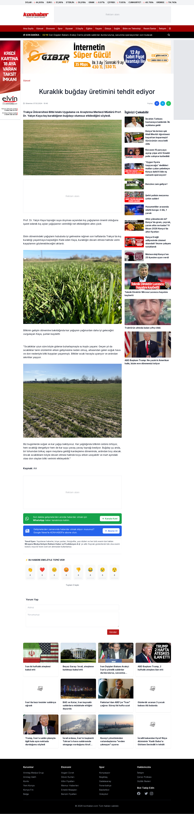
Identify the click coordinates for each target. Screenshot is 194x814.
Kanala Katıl (109, 518)
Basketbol (104, 790)
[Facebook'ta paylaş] (156, 103)
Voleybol (103, 794)
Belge (26, 794)
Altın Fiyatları (67, 781)
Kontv (26, 781)
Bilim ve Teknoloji (132, 28)
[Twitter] (146, 793)
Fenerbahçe (105, 785)
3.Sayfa (79, 28)
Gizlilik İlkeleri (144, 781)
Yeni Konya (28, 785)
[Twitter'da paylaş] (162, 103)
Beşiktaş (103, 777)
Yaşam (98, 28)
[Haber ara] (169, 35)
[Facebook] (138, 793)
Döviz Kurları (67, 777)
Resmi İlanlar (150, 28)
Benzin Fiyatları (69, 794)
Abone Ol (111, 531)
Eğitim (89, 28)
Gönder (113, 632)
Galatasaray (105, 781)
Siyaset (69, 28)
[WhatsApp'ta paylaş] (168, 103)
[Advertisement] (112, 15)
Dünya (108, 28)
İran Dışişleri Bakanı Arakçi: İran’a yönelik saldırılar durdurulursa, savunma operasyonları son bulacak (97, 35)
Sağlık (117, 28)
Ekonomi (50, 28)
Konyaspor (104, 773)
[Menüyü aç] (170, 28)
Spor (60, 28)
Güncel (39, 28)
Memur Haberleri (70, 785)
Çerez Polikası (144, 777)
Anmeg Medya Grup (33, 773)
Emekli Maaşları (69, 790)
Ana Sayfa (28, 28)
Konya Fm (28, 790)
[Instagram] (151, 793)
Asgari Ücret (67, 773)
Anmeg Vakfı (29, 777)
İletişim (162, 28)
